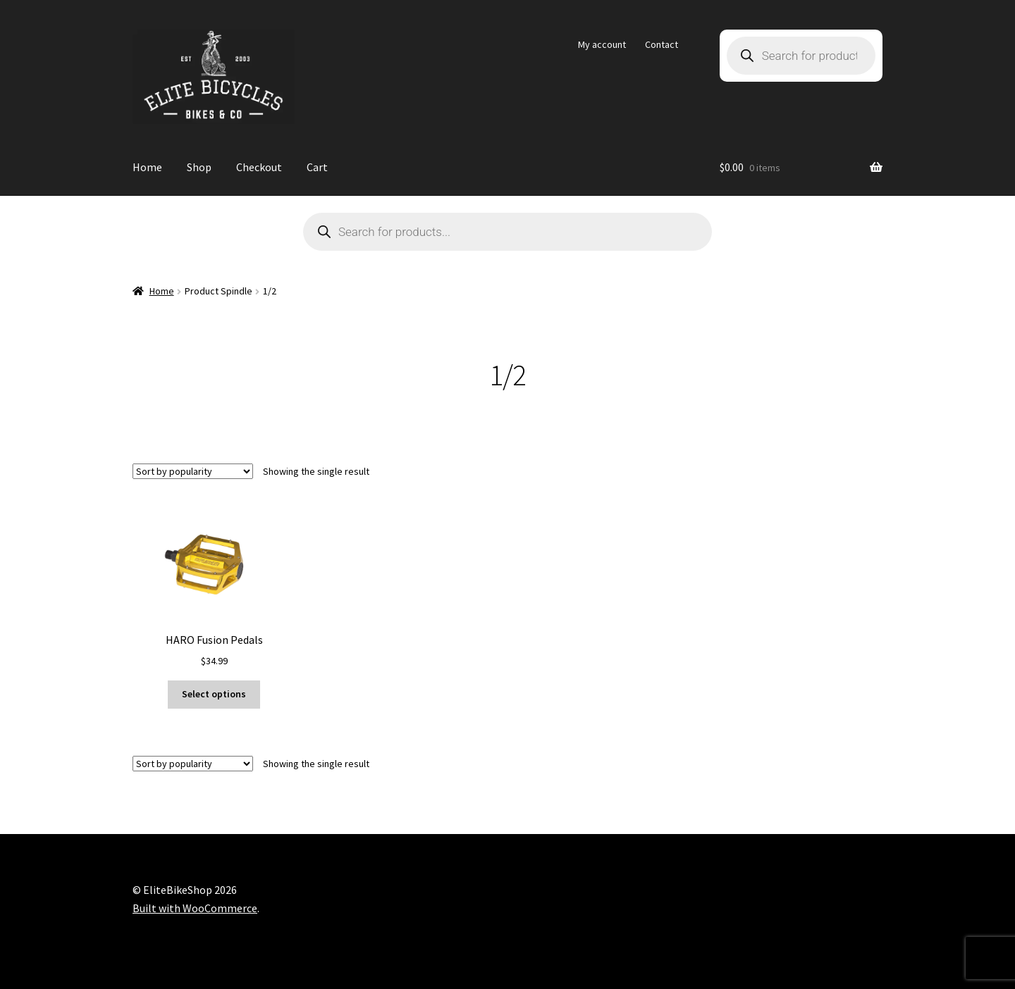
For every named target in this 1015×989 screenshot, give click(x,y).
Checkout (259, 167)
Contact (661, 44)
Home (147, 167)
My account (602, 44)
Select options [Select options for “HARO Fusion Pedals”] (214, 694)
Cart (317, 167)
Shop (199, 167)
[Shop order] (193, 471)
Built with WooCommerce (195, 908)
